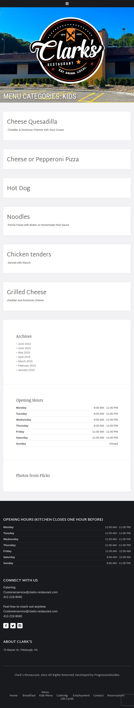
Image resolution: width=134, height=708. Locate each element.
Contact (98, 695)
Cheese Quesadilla (32, 122)
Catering (62, 695)
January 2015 (26, 369)
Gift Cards (67, 699)
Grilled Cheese (26, 292)
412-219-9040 (12, 597)
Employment (81, 695)
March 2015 (25, 361)
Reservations (115, 695)
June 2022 (24, 343)
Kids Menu (46, 695)
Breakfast (29, 695)
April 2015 (24, 356)
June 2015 (24, 348)
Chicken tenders (29, 255)
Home (14, 695)
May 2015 (24, 352)
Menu (45, 692)
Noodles (18, 217)
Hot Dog (18, 188)
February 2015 (27, 365)
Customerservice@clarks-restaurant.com (30, 592)
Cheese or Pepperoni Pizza (43, 159)
